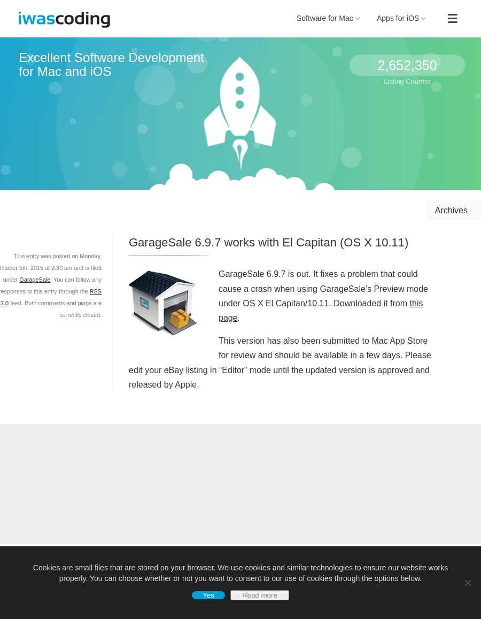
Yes (208, 595)
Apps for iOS (401, 18)
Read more (259, 595)
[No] (467, 582)
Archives (451, 210)
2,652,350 (407, 65)
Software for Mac (328, 18)
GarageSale (34, 279)
